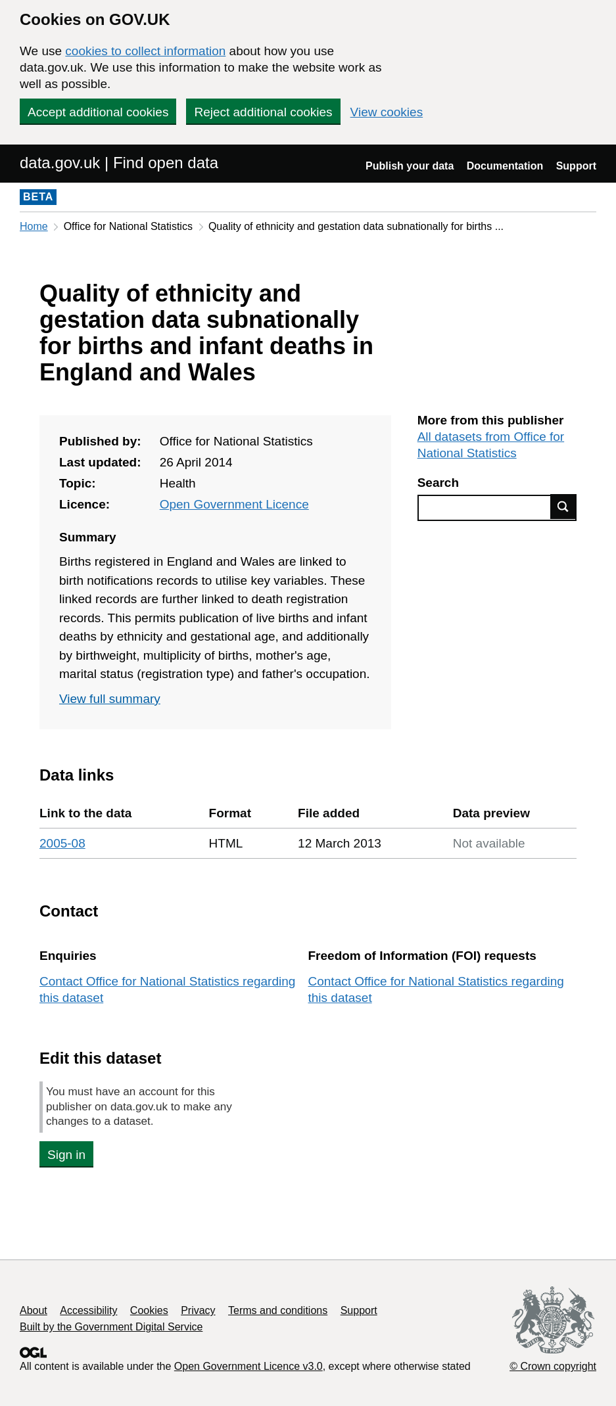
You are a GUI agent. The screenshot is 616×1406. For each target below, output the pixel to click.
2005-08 (62, 843)
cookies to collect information (145, 51)
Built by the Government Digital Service (111, 1326)
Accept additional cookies (98, 112)
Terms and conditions (277, 1310)
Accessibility (88, 1310)
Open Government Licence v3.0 (248, 1366)
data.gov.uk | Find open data (119, 162)
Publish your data (410, 165)
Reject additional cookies (263, 112)
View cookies (386, 112)
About (33, 1310)
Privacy (198, 1310)
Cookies (149, 1310)
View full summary (109, 699)
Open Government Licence (234, 504)
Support (576, 165)
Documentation (505, 165)
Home (34, 226)
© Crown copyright (552, 1366)
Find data (563, 506)
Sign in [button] (66, 1155)
